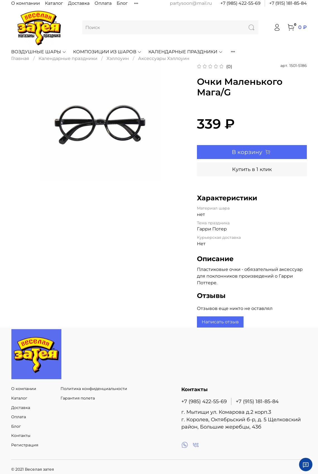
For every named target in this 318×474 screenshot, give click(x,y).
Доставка (79, 3)
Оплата (103, 3)
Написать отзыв (220, 321)
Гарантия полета (78, 398)
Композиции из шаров (107, 51)
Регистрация (24, 444)
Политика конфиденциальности (94, 388)
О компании (25, 3)
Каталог (54, 3)
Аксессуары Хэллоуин (163, 58)
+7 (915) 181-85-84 (288, 3)
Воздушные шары (38, 51)
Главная (20, 58)
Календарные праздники (185, 51)
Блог (122, 3)
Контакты (20, 435)
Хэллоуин (118, 58)
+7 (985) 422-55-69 (240, 3)
